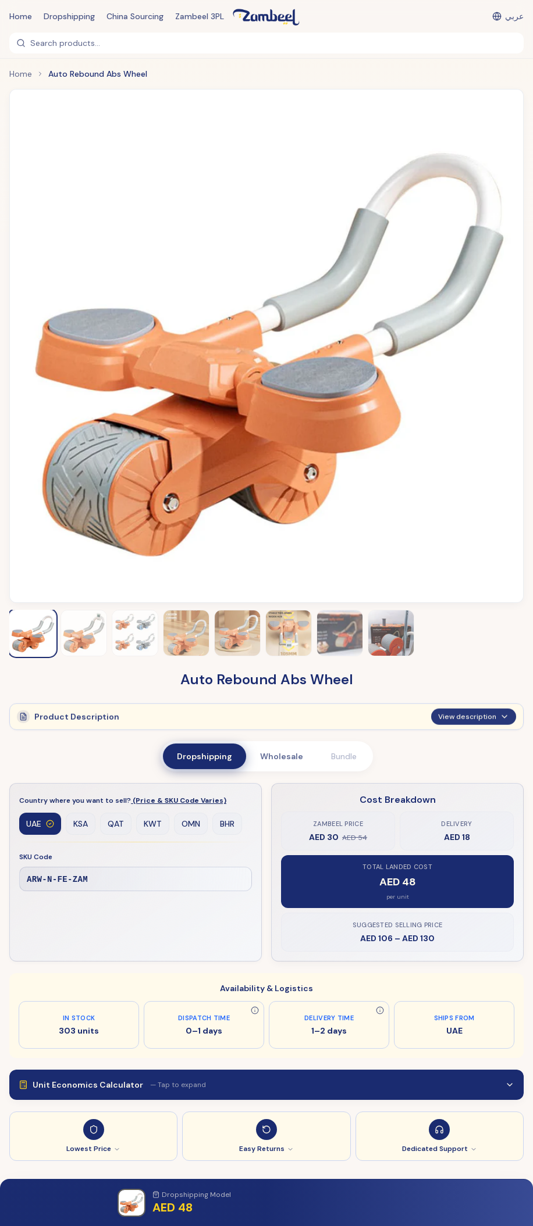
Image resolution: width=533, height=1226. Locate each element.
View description (473, 722)
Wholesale (281, 756)
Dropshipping (69, 16)
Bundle (344, 756)
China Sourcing (135, 16)
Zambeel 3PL (199, 16)
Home (20, 16)
